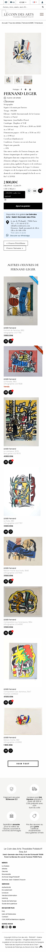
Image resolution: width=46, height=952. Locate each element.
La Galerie (5, 866)
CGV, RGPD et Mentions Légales (13, 919)
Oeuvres (5, 871)
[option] (23, 53)
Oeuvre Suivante (14, 248)
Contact (5, 917)
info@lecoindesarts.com (32, 940)
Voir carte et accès (18, 232)
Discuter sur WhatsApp (18, 235)
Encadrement (7, 890)
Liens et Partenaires (9, 914)
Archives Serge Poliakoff (11, 877)
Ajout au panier (23, 206)
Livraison (5, 893)
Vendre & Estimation (9, 895)
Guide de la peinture (9, 904)
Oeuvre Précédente (16, 243)
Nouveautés (6, 874)
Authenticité (6, 887)
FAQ (3, 911)
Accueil (4, 23)
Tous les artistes (15, 23)
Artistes (4, 869)
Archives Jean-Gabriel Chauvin (14, 880)
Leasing (5, 898)
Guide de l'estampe (9, 901)
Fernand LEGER (27, 23)
